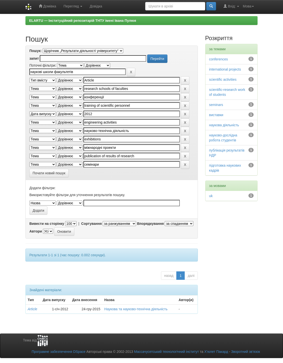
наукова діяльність (224, 125)
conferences (218, 59)
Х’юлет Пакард (216, 352)
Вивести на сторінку (46, 224)
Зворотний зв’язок (245, 352)
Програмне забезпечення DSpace (58, 352)
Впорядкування (150, 224)
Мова (248, 6)
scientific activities (223, 79)
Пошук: (35, 51)
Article (32, 309)
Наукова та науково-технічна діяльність (135, 309)
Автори (35, 231)
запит (34, 58)
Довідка (96, 6)
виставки (216, 115)
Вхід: (231, 6)
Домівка (47, 6)
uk (211, 196)
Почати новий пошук (49, 173)
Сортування (91, 224)
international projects (225, 69)
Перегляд (72, 6)
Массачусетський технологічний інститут (166, 352)
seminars (216, 105)
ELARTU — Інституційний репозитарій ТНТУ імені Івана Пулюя (82, 21)
